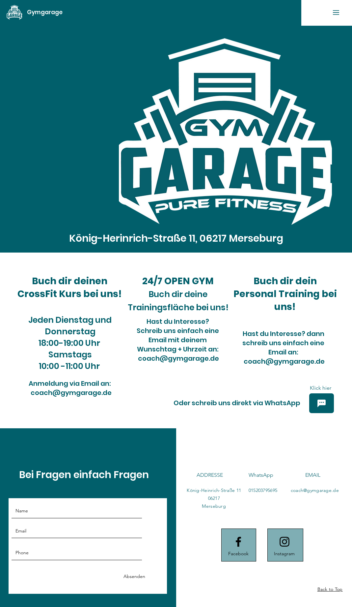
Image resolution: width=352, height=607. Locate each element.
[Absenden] (134, 576)
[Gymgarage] (45, 12)
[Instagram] (284, 554)
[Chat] (321, 403)
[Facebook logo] (238, 541)
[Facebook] (238, 554)
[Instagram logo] (284, 541)
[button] (336, 12)
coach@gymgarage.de (71, 392)
